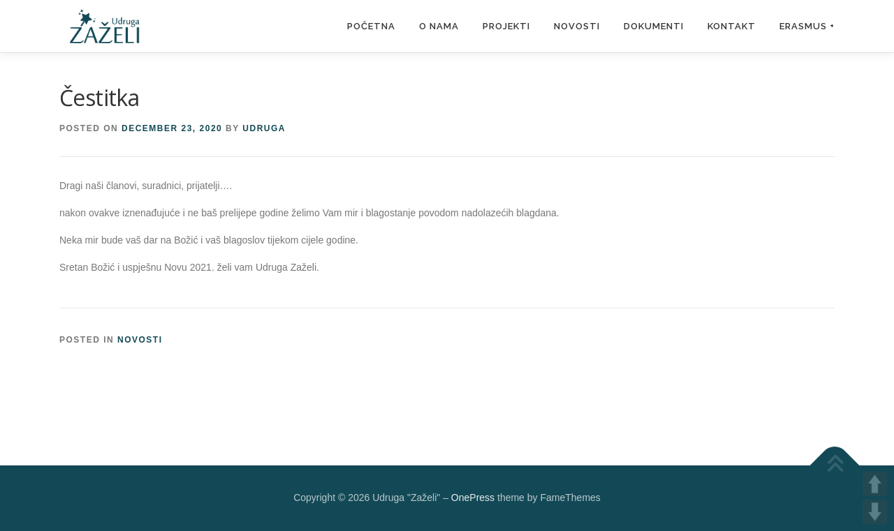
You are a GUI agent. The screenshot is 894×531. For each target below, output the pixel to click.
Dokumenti (654, 26)
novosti (140, 340)
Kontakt (732, 26)
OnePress (472, 497)
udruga (264, 128)
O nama (439, 26)
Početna (371, 26)
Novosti (577, 26)
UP (875, 484)
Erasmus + (807, 26)
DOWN (875, 512)
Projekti (506, 26)
